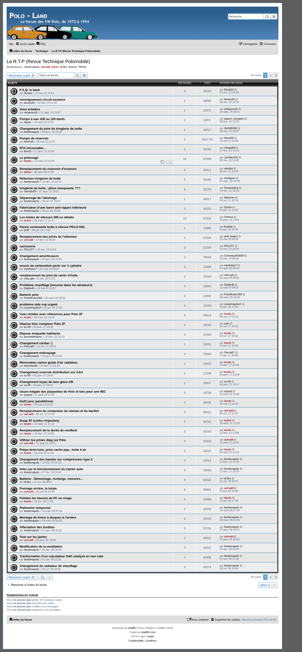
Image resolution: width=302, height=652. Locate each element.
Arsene (72, 66)
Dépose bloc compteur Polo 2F (42, 324)
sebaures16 (31, 112)
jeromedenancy (33, 336)
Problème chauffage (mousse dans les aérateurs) (56, 285)
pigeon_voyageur (234, 118)
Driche (228, 207)
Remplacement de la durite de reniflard (48, 430)
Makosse (229, 197)
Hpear (27, 122)
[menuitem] (41, 44)
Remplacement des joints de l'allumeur (48, 236)
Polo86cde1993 (33, 297)
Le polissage (29, 157)
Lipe (226, 323)
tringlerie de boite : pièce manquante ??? (50, 188)
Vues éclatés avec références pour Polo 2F (51, 314)
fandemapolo (32, 66)
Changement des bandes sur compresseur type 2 (56, 459)
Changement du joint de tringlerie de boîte (51, 128)
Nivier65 (29, 141)
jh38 (26, 230)
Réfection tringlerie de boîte (40, 178)
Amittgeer (229, 178)
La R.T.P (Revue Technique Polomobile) (48, 61)
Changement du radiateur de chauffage (48, 566)
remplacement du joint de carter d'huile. (49, 275)
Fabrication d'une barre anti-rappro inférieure (53, 207)
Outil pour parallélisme (36, 401)
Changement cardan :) (36, 343)
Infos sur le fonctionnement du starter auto (51, 469)
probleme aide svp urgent (39, 304)
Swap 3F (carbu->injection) (39, 420)
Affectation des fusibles (37, 527)
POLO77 (29, 249)
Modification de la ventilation (41, 546)
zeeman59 (30, 191)
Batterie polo (29, 294)
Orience (228, 216)
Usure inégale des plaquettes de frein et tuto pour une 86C (63, 391)
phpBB (131, 628)
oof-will (45, 66)
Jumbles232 (231, 157)
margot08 (229, 147)
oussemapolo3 (32, 307)
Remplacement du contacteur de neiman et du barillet (59, 411)
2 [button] (271, 75)
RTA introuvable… (33, 148)
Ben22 (28, 151)
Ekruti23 (229, 89)
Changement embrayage (38, 353)
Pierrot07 (29, 346)
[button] (276, 75)
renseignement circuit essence (42, 99)
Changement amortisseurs (39, 256)
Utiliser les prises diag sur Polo (43, 440)
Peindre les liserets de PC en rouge (46, 498)
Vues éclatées (30, 109)
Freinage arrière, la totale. (39, 488)
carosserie (27, 246)
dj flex (63, 66)
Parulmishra (231, 187)
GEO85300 (230, 128)
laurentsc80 (31, 365)
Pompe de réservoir (34, 138)
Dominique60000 (234, 255)
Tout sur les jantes (33, 537)
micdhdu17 (30, 268)
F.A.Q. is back (30, 90)
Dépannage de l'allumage (38, 198)
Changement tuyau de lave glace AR (46, 382)
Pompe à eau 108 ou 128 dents (42, 119)
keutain (228, 226)
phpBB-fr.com (148, 632)
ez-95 (27, 327)
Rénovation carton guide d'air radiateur (49, 362)
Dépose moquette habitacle (40, 333)
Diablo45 (29, 288)
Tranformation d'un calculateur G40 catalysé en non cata (61, 556)
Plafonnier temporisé (35, 508)
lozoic (55, 66)
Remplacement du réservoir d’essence (48, 169)
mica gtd (29, 278)
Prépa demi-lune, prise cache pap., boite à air (53, 449)
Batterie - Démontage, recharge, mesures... (51, 478)
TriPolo (82, 66)
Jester (151, 636)
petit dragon (231, 236)
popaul (28, 394)
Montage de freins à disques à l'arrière (48, 517)
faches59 (29, 102)
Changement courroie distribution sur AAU (51, 372)
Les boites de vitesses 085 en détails (47, 217)
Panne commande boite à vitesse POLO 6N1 (52, 227)
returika (228, 168)
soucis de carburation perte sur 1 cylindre (50, 265)
